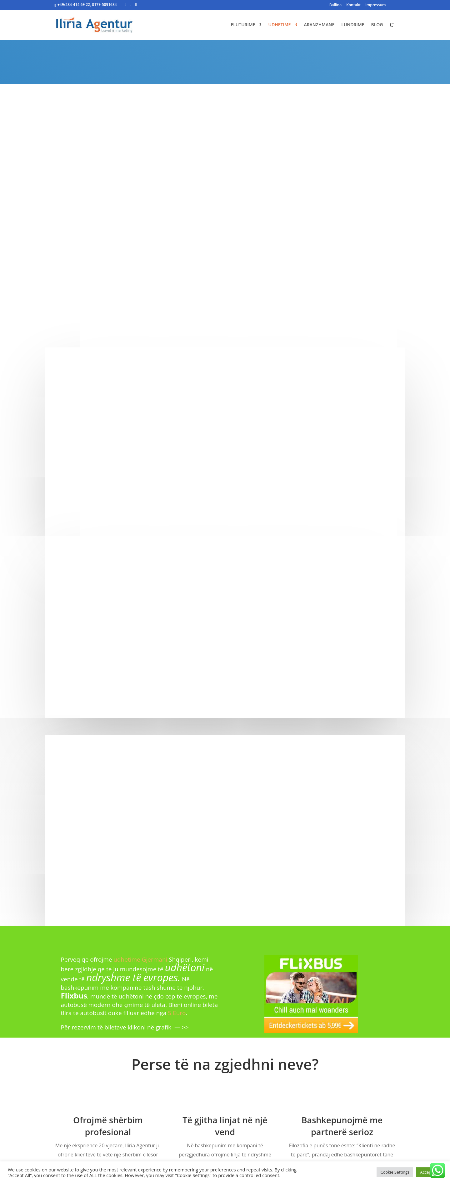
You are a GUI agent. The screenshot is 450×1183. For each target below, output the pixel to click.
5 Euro (177, 1013)
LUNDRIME (352, 25)
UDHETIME (279, 25)
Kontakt (353, 5)
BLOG (377, 25)
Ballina (335, 5)
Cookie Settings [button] (394, 1172)
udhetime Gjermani (140, 959)
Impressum (375, 5)
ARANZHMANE (319, 25)
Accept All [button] (429, 1172)
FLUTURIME (243, 25)
